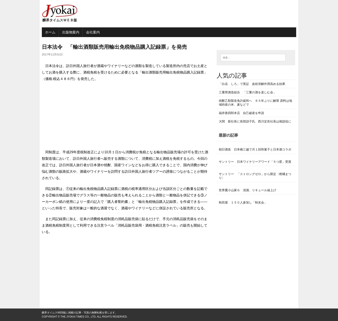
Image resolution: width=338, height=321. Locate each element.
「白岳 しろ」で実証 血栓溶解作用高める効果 (252, 84)
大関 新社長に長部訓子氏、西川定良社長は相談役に (255, 121)
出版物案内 (70, 32)
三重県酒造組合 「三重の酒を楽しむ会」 (247, 92)
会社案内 (93, 32)
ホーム (50, 32)
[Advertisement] (125, 116)
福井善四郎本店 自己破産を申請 (241, 113)
